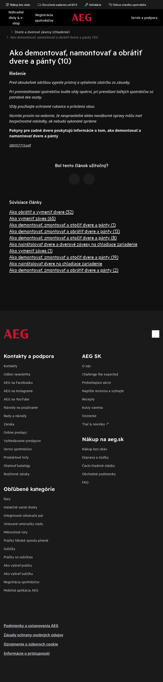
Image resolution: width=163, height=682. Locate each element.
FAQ (85, 482)
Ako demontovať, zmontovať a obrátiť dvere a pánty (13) (64, 231)
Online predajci (15, 432)
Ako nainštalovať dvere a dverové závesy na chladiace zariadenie (73, 244)
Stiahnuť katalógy (17, 465)
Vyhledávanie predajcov (22, 440)
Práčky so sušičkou (18, 557)
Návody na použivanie (21, 407)
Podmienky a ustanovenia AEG (31, 625)
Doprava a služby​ (95, 457)
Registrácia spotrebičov (22, 582)
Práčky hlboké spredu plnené (26, 540)
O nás (86, 366)
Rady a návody (15, 415)
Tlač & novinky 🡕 (95, 424)
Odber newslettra (17, 374)
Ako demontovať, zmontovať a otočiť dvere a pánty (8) (63, 237)
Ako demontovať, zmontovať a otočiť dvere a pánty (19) (63, 257)
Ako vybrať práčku (18, 565)
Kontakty (10, 366)
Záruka (9, 424)
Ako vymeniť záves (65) (32, 218)
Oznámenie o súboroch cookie (31, 644)
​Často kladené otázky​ (98, 465)
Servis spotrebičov (18, 449)
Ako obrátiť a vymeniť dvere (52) (41, 211)
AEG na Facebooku (18, 382)
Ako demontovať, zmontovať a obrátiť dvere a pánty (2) (63, 270)
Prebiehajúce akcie (96, 382)
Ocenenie (89, 415)
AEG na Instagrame (18, 390)
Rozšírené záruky (17, 474)
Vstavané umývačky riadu (23, 523)
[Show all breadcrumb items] (7, 31)
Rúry (7, 498)
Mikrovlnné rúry (16, 532)
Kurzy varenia (92, 407)
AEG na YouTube (16, 399)
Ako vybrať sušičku (18, 573)
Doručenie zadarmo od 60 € (57, 4)
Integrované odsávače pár (23, 515)
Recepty (88, 399)
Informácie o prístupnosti (27, 653)
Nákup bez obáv (18, 4)
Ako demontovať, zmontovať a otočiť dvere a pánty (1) (62, 224)
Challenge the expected (100, 374)
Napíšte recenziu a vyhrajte (103, 390)
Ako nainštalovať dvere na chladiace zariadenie (55, 263)
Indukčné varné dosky (20, 507)
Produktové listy (16, 457)
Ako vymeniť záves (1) (30, 250)
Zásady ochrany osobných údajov (33, 634)
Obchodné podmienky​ (99, 474)
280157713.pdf (20, 145)
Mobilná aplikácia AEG (21, 590)
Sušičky (9, 548)
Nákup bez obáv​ (94, 449)
